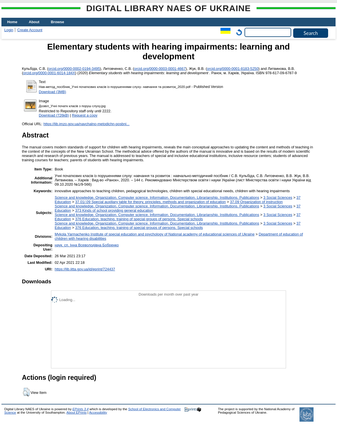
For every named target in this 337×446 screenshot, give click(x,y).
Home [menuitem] (12, 22)
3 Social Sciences (277, 197)
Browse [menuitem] (57, 22)
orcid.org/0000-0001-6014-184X (49, 73)
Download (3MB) (52, 92)
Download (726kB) (54, 115)
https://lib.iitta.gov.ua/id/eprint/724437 (85, 269)
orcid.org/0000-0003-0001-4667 (160, 68)
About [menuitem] (34, 22)
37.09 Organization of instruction (256, 202)
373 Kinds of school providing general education (114, 210)
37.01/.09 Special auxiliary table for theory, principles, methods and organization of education (150, 202)
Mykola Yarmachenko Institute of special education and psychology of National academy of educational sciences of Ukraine (155, 234)
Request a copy (84, 115)
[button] (26, 392)
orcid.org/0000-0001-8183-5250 (233, 68)
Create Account (29, 30)
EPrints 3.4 (80, 409)
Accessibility (98, 412)
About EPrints (76, 412)
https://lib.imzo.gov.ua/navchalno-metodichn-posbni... (87, 124)
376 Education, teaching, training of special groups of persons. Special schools (139, 219)
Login (8, 30)
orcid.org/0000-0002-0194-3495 (74, 68)
